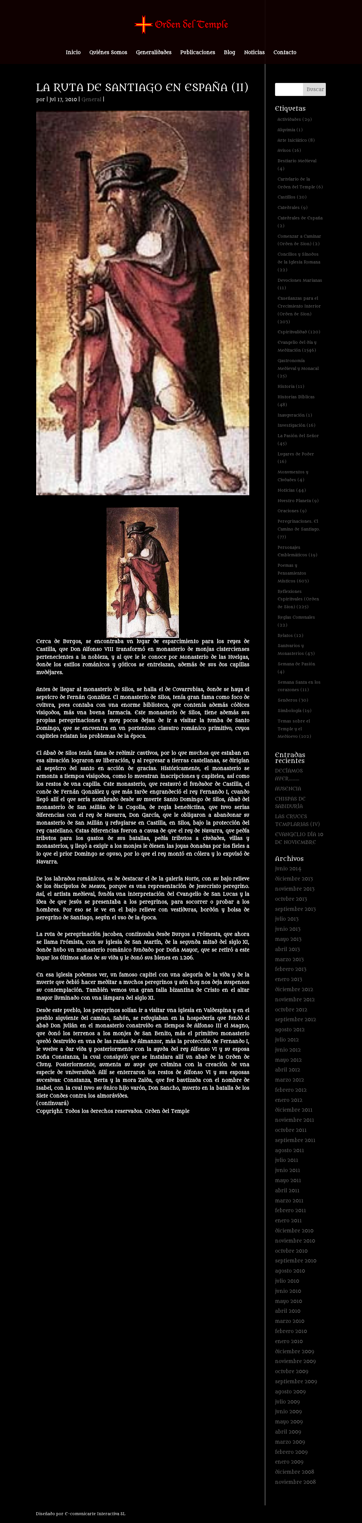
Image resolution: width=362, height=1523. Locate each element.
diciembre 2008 (294, 1472)
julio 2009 (287, 1402)
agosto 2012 (290, 1030)
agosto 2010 (290, 1271)
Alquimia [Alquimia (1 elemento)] (290, 129)
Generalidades (153, 53)
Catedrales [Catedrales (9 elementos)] (293, 207)
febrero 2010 (291, 1331)
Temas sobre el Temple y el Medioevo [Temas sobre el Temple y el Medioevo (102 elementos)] (294, 729)
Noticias (254, 53)
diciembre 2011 (293, 1110)
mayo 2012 (288, 1060)
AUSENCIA (288, 789)
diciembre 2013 (294, 879)
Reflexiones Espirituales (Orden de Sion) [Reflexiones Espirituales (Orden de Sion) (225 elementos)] (298, 599)
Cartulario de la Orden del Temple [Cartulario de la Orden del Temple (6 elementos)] (300, 183)
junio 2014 (288, 869)
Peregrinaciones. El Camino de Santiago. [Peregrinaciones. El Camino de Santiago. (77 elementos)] (299, 529)
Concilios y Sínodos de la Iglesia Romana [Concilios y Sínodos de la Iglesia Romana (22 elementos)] (299, 262)
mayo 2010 (288, 1301)
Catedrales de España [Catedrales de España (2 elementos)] (300, 221)
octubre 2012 (291, 1010)
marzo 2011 (289, 1201)
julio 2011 (286, 1160)
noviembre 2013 (294, 889)
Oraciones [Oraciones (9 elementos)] (292, 510)
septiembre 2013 (295, 909)
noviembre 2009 (295, 1361)
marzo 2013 (289, 959)
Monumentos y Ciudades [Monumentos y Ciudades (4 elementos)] (293, 475)
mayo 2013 (288, 939)
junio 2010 (288, 1291)
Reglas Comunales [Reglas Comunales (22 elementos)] (296, 621)
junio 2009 (288, 1412)
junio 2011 (287, 1170)
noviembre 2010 (295, 1241)
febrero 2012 (291, 1090)
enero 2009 (289, 1462)
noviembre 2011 (294, 1120)
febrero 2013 (290, 969)
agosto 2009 (290, 1392)
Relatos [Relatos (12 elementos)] (290, 635)
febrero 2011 (290, 1211)
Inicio (73, 53)
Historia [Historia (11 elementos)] (291, 386)
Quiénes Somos (108, 53)
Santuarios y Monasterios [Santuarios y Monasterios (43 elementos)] (296, 649)
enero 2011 (288, 1221)
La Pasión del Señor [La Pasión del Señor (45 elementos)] (298, 439)
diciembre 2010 (294, 1231)
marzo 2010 (289, 1321)
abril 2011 (287, 1191)
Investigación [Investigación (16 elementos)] (296, 425)
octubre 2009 (291, 1371)
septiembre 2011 (295, 1140)
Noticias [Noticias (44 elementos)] (292, 490)
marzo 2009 (290, 1442)
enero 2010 (289, 1341)
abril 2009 (288, 1432)
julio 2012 (287, 1040)
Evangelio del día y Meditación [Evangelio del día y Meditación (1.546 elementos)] (297, 346)
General (91, 100)
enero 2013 (288, 979)
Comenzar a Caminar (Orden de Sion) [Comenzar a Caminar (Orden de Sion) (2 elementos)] (299, 240)
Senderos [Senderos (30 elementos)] (293, 700)
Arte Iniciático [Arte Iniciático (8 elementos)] (296, 140)
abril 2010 (287, 1311)
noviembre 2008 (295, 1482)
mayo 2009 (289, 1422)
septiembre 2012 (295, 1020)
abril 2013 (287, 949)
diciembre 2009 (294, 1352)
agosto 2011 (289, 1150)
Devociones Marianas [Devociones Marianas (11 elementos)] (300, 284)
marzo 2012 (289, 1080)
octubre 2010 (291, 1251)
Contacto (284, 53)
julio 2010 (287, 1281)
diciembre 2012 (294, 989)
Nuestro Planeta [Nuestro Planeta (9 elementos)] (298, 500)
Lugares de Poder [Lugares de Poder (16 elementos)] (296, 458)
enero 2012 (288, 1100)
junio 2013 (287, 929)
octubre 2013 (291, 899)
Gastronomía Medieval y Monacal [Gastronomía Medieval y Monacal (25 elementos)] (298, 368)
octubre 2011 (291, 1130)
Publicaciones (197, 53)
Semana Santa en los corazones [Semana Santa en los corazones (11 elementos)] (299, 686)
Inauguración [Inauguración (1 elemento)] (295, 415)
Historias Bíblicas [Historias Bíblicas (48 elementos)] (296, 400)
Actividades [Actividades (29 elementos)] (295, 119)
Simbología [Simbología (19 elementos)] (294, 710)
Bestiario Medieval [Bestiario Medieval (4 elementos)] (297, 164)
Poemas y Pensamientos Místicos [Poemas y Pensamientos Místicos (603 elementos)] (293, 573)
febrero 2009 (291, 1452)
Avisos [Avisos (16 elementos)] (289, 150)
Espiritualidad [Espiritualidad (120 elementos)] (299, 331)
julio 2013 (286, 919)
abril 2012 (287, 1070)
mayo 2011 (288, 1180)
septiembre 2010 (295, 1261)
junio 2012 (288, 1050)
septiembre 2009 (296, 1382)
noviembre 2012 (295, 1000)
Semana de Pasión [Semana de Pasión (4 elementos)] (296, 667)
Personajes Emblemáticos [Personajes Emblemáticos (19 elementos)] (297, 551)
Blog (229, 53)
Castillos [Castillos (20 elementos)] (292, 197)
